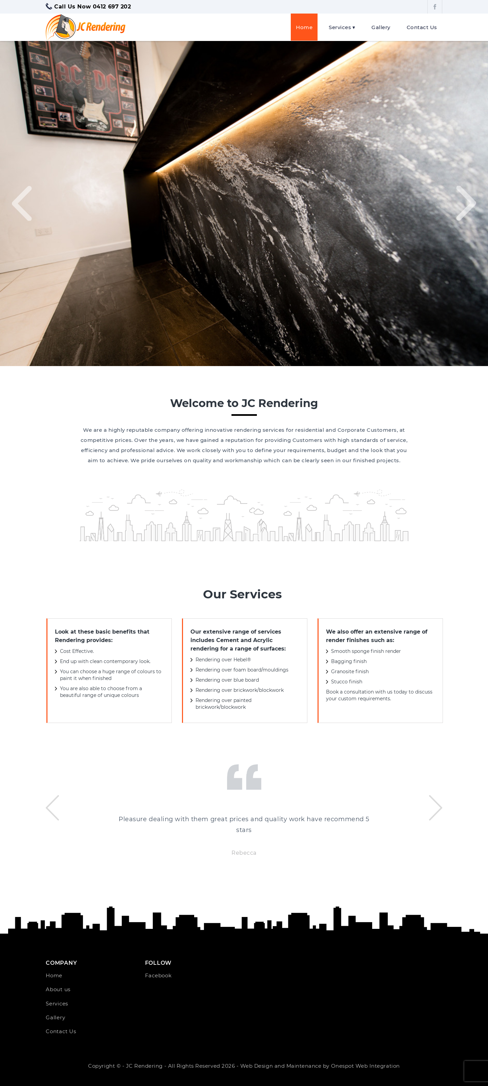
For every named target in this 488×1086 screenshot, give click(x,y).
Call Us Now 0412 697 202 (92, 6)
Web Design (256, 1066)
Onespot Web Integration (365, 1066)
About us (58, 989)
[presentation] (22, 203)
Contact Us (422, 27)
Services (340, 27)
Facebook (158, 975)
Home (304, 27)
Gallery (380, 27)
